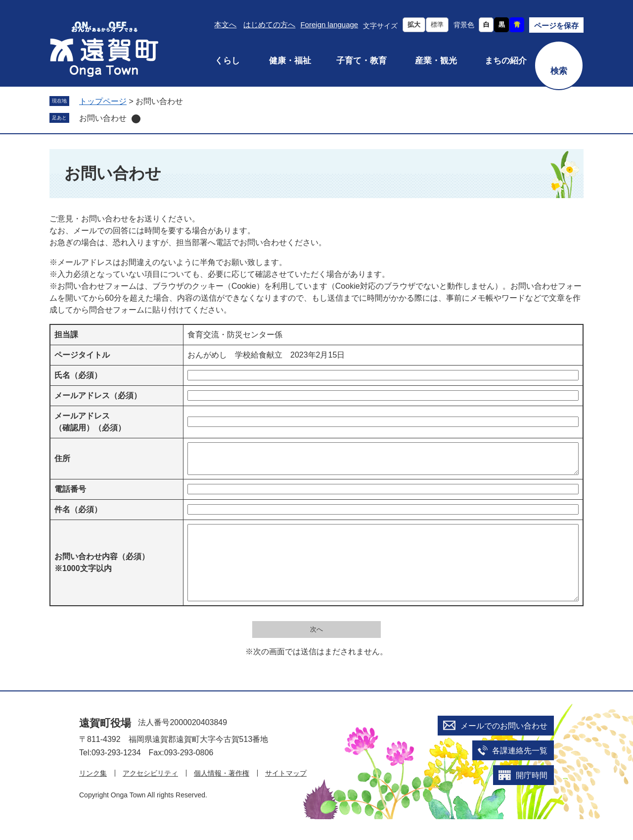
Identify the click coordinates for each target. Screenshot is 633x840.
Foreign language (329, 24)
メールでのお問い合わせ (503, 746)
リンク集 (93, 794)
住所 (62, 461)
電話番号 (70, 495)
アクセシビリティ (150, 794)
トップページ (103, 101)
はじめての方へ (269, 24)
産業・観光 (436, 60)
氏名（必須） (78, 375)
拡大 (413, 24)
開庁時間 (531, 796)
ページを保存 (556, 25)
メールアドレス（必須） (97, 395)
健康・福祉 (290, 60)
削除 (136, 118)
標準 (437, 24)
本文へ (225, 24)
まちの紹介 (506, 60)
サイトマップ (286, 794)
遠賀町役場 (105, 743)
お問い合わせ (103, 118)
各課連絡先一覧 (519, 771)
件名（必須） (78, 515)
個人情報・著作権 (221, 794)
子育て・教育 (361, 60)
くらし (227, 60)
